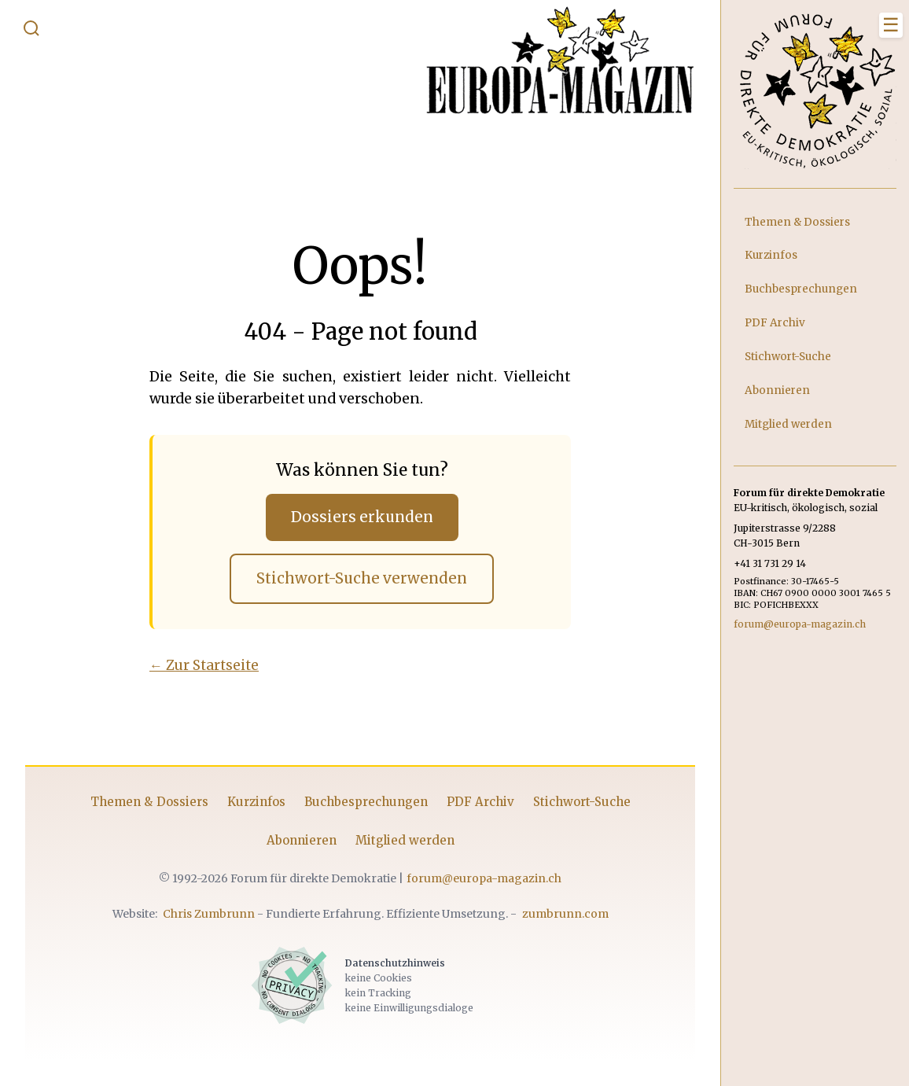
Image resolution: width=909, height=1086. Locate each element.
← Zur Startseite (204, 665)
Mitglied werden (404, 840)
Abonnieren (302, 840)
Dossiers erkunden (362, 517)
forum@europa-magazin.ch (484, 878)
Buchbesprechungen (366, 801)
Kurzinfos (256, 801)
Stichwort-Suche (582, 801)
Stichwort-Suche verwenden (361, 578)
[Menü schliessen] (891, 25)
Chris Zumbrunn (209, 914)
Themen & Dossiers (149, 801)
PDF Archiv (480, 801)
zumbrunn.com (565, 914)
